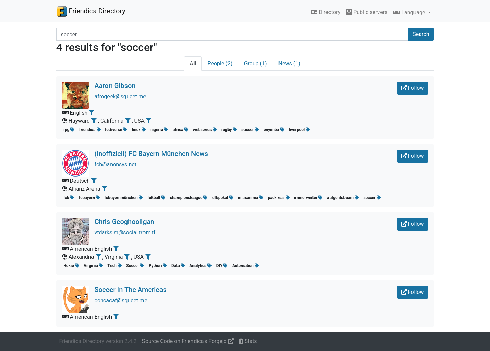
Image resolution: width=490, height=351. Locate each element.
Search (420, 34)
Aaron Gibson (115, 86)
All (193, 63)
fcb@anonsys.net (115, 164)
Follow (412, 88)
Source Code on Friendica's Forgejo (188, 341)
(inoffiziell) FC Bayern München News (151, 154)
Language (409, 12)
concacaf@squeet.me (121, 300)
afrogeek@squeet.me (120, 96)
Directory (325, 12)
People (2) (219, 63)
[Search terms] (232, 34)
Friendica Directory (90, 11)
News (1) (289, 63)
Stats (248, 341)
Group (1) (255, 63)
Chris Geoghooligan (124, 222)
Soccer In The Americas (131, 290)
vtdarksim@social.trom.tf (125, 232)
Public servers (366, 12)
